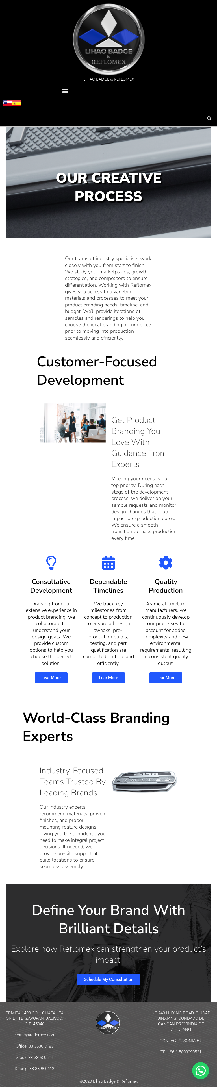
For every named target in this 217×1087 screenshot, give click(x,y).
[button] (65, 90)
